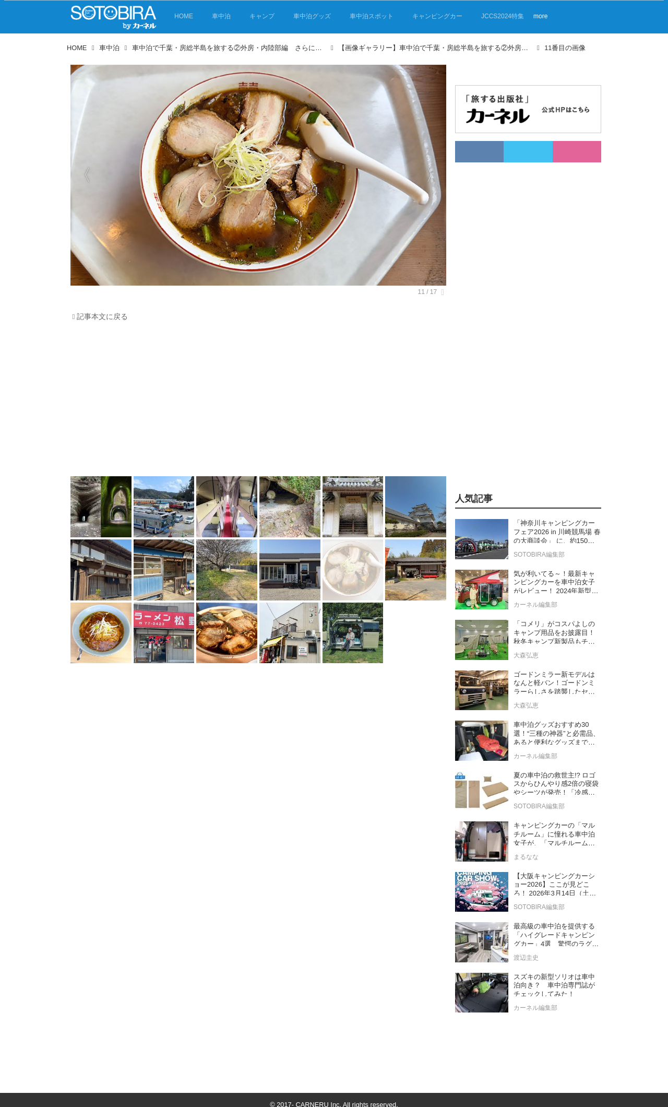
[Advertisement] (255, 401)
